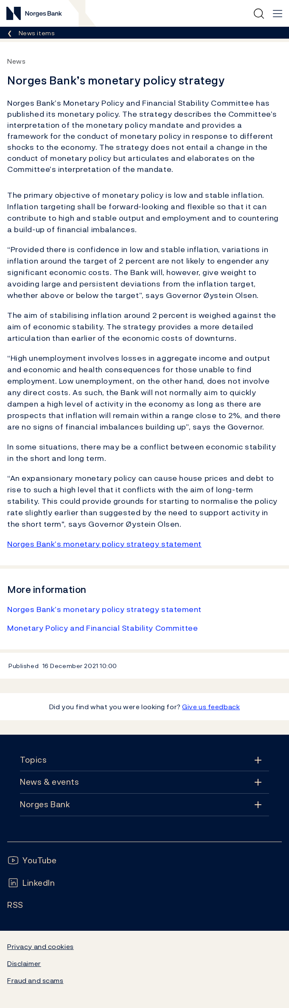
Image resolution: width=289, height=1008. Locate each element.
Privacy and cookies (40, 946)
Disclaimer (24, 963)
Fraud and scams (35, 980)
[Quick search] (259, 13)
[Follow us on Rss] (15, 905)
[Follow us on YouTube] (32, 860)
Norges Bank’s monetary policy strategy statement (104, 544)
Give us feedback (211, 706)
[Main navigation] (277, 13)
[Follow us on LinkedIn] (31, 883)
